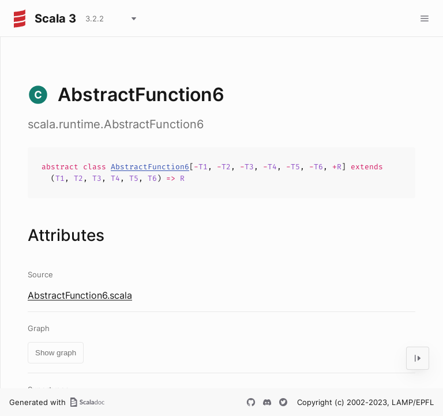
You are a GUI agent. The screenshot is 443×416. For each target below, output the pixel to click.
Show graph (55, 352)
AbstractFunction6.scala (80, 295)
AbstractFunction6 (150, 167)
